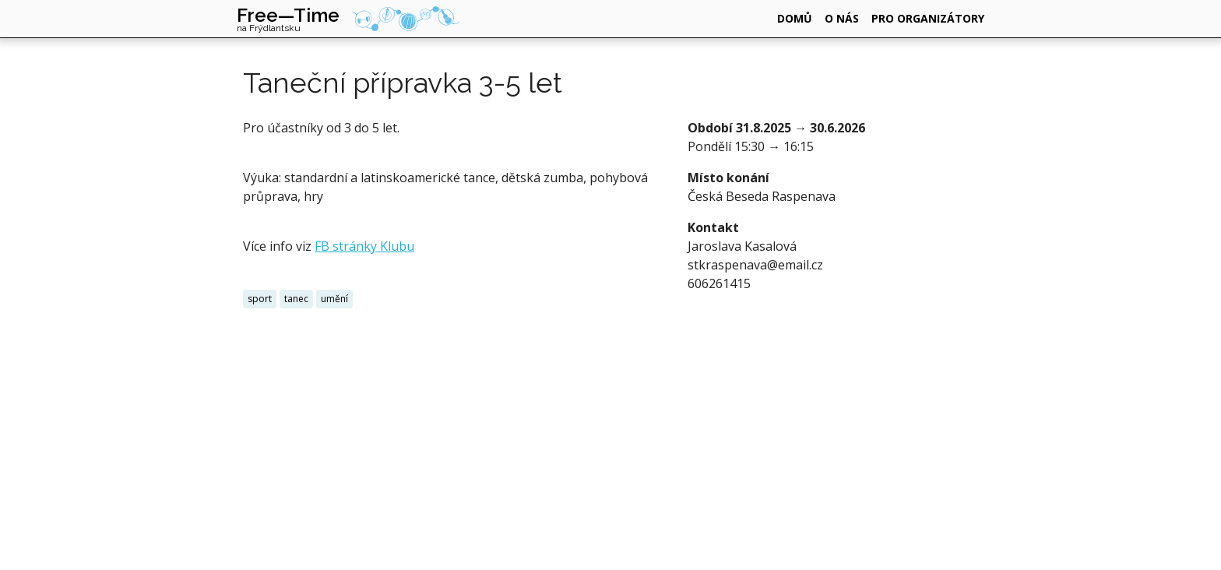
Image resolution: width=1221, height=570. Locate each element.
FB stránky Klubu (364, 246)
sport (260, 298)
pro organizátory (927, 18)
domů (794, 18)
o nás (842, 18)
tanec (296, 298)
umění (334, 298)
